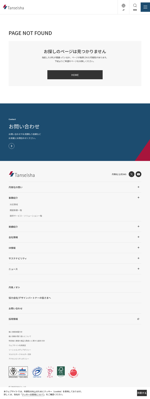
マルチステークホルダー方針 (20, 354)
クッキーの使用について (36, 395)
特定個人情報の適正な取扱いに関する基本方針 (27, 340)
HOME (75, 75)
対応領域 (14, 204)
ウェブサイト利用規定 (17, 345)
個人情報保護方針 (15, 332)
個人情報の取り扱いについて (20, 336)
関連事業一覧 (16, 210)
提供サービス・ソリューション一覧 (26, 215)
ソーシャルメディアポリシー (20, 350)
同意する (131, 393)
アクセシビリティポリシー (19, 358)
